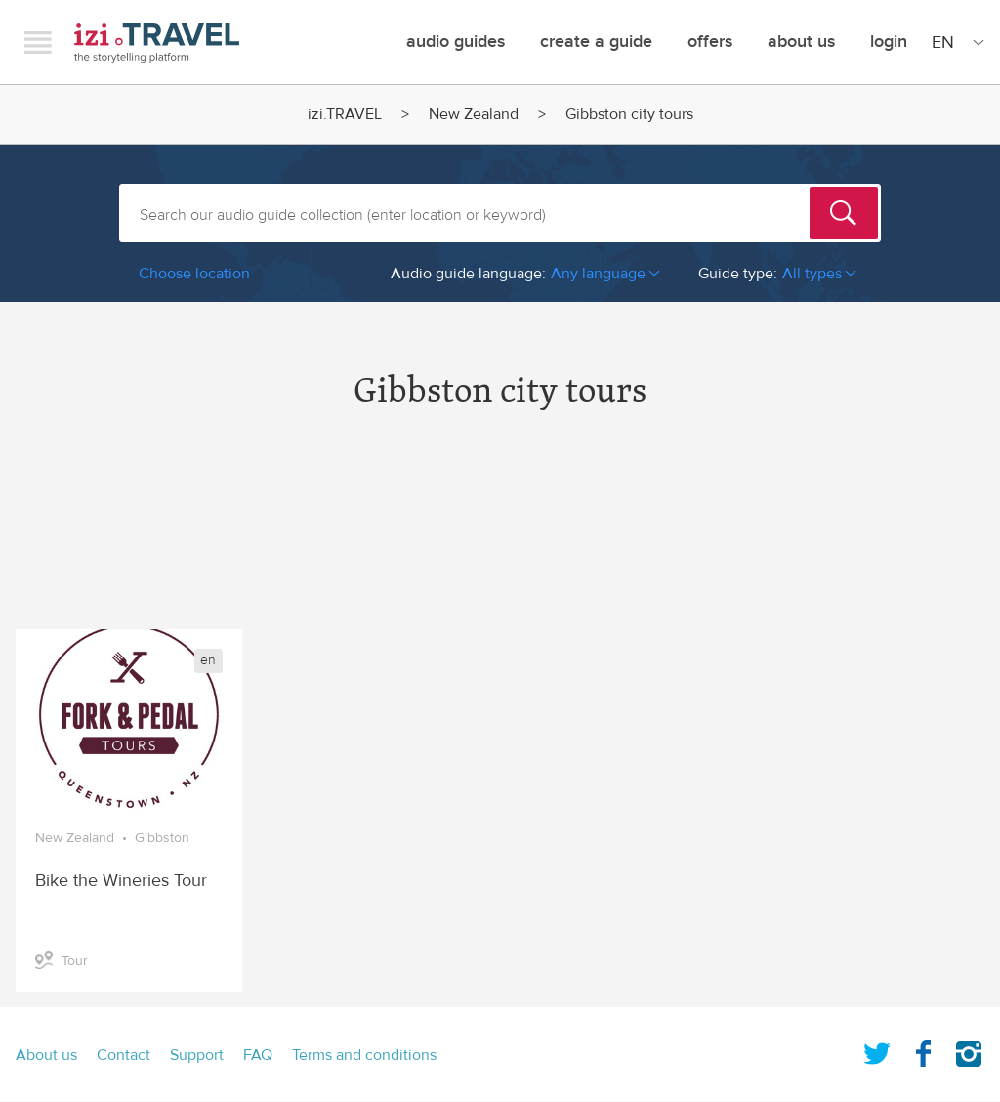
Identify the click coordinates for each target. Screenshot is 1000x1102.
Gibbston (162, 838)
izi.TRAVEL (156, 42)
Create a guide (596, 41)
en (208, 660)
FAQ (257, 1055)
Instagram (968, 1050)
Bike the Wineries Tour (121, 880)
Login (888, 41)
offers (710, 41)
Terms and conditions (364, 1055)
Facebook (922, 1050)
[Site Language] (954, 42)
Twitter (877, 1050)
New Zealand (474, 114)
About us (46, 1055)
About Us (801, 41)
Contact (123, 1055)
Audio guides (455, 41)
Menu (38, 42)
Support (197, 1055)
